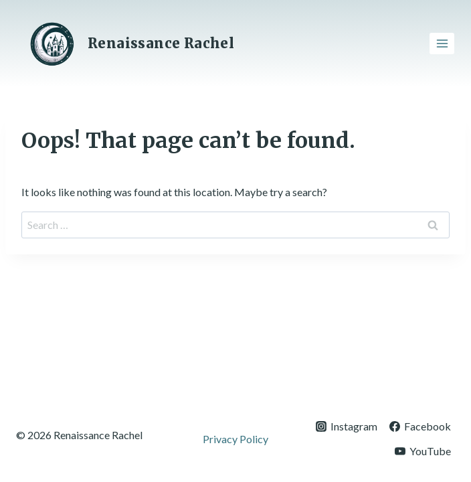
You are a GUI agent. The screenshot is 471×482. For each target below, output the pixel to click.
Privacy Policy (235, 438)
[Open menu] (442, 43)
